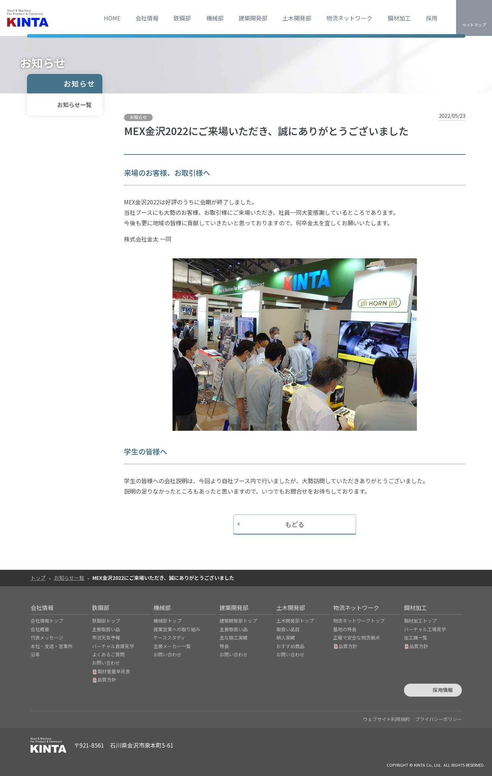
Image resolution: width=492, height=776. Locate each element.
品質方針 (104, 679)
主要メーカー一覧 (172, 646)
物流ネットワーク (349, 18)
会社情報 (146, 18)
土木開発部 (296, 18)
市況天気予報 (106, 637)
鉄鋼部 (182, 18)
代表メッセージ (47, 637)
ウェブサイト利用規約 (386, 719)
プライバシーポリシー (438, 719)
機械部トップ (167, 620)
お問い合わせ (106, 662)
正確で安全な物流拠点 (356, 637)
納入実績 (285, 637)
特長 (224, 646)
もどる (294, 524)
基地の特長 (345, 629)
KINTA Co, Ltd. (427, 765)
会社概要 (40, 629)
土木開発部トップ (295, 620)
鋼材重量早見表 (111, 671)
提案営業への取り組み (176, 629)
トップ (38, 577)
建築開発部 (253, 18)
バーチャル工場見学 (425, 629)
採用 (431, 18)
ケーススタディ (169, 637)
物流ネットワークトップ (359, 620)
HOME (112, 18)
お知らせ (79, 83)
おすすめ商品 (290, 646)
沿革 (35, 654)
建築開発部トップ (238, 620)
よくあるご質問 (108, 654)
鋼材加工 (399, 18)
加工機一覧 (415, 637)
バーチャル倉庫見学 (113, 646)
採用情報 (443, 689)
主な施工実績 (234, 637)
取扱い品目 (288, 629)
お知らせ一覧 (74, 104)
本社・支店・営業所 (52, 646)
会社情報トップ (47, 620)
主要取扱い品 (106, 629)
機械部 (215, 18)
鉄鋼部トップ (106, 620)
